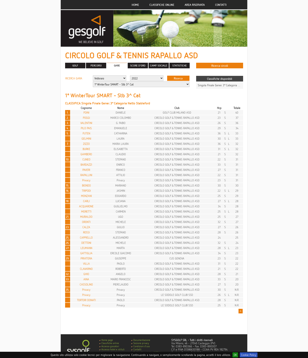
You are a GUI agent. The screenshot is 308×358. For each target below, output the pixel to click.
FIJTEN (86, 133)
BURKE (86, 149)
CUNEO (86, 159)
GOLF (75, 65)
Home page (107, 340)
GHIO (86, 274)
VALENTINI (86, 123)
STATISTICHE (179, 65)
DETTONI (86, 242)
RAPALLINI (86, 175)
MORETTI (86, 211)
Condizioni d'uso (141, 346)
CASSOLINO (86, 284)
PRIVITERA (86, 258)
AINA (86, 279)
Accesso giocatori (110, 346)
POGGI (86, 117)
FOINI (86, 112)
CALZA (86, 227)
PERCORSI (96, 65)
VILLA (86, 263)
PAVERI (86, 169)
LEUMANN (86, 248)
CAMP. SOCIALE (158, 65)
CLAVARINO (86, 268)
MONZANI (86, 196)
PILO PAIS (86, 128)
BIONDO (86, 185)
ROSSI (86, 232)
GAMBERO (86, 154)
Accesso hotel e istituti (113, 349)
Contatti (220, 4)
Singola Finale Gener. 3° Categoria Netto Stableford (227, 85)
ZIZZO (86, 143)
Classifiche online (161, 4)
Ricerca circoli (219, 65)
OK (235, 355)
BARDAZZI (86, 164)
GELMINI (86, 138)
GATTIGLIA (86, 253)
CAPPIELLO (86, 237)
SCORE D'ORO (137, 65)
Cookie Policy (248, 355)
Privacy (86, 180)
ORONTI (86, 222)
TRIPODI (86, 190)
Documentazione (141, 340)
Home (135, 4)
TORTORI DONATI (86, 300)
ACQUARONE (86, 206)
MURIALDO (86, 216)
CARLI (86, 201)
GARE (117, 65)
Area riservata (195, 4)
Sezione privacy (141, 343)
